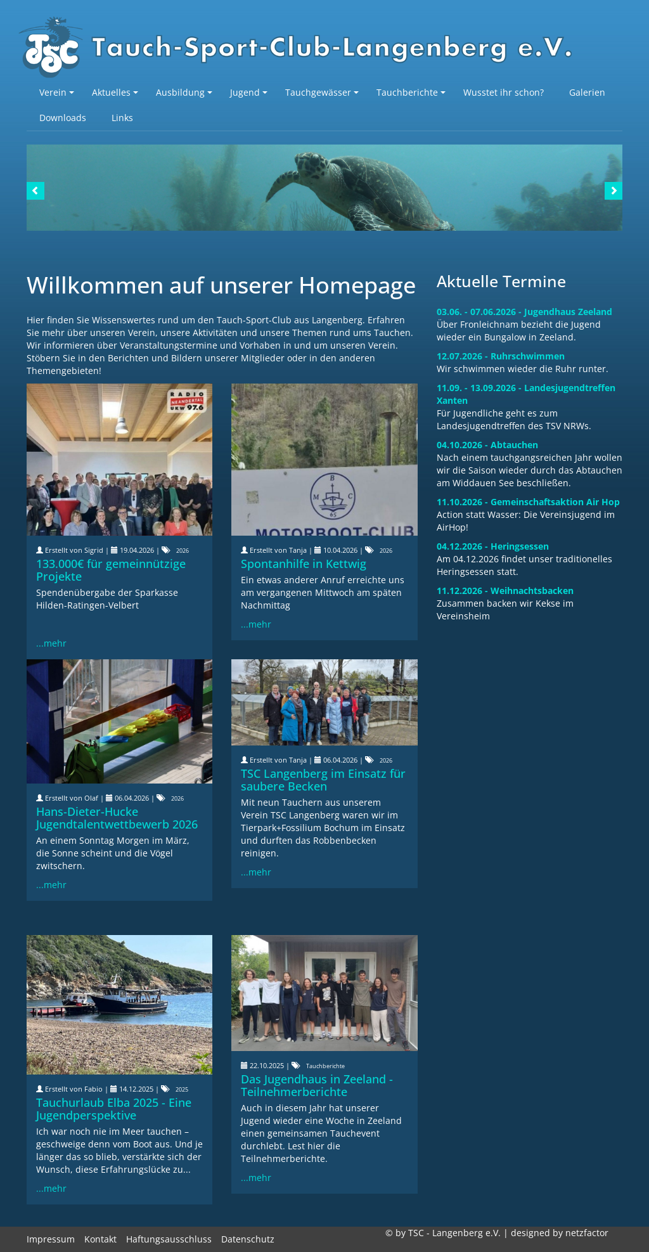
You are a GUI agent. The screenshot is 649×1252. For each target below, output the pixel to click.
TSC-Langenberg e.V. (302, 48)
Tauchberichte (411, 92)
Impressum (51, 1239)
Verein (56, 92)
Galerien (587, 92)
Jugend (248, 92)
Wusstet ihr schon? (503, 92)
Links (122, 118)
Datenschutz (247, 1239)
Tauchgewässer (322, 92)
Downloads (62, 118)
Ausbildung (184, 92)
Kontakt (100, 1239)
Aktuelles (115, 92)
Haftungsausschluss (169, 1239)
